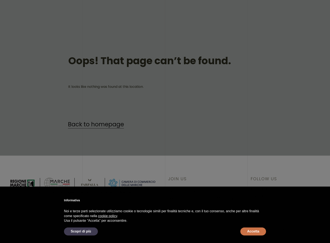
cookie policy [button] (107, 223)
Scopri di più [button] (81, 238)
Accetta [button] (253, 238)
